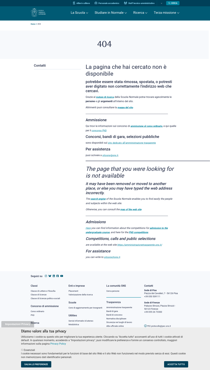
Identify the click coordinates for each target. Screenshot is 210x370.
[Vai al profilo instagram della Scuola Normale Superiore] (46, 273)
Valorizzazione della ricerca (82, 292)
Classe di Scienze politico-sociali (46, 295)
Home (33, 24)
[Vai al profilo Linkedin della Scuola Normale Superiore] (54, 273)
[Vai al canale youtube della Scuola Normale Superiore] (61, 273)
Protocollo (74, 329)
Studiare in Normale (109, 13)
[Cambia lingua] (162, 3)
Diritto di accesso (114, 328)
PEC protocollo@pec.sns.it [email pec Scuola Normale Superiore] (158, 323)
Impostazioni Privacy (17, 327)
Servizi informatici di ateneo (82, 321)
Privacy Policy (58, 346)
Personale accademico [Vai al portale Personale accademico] (108, 3)
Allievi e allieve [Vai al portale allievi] (82, 3)
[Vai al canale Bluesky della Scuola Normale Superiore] (50, 273)
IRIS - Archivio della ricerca (43, 326)
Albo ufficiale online (115, 324)
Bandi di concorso (115, 312)
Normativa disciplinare (117, 316)
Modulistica (74, 325)
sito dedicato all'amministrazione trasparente (133, 142)
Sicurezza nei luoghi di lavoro (120, 320)
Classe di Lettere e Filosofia (44, 288)
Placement (74, 288)
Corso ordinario (38, 309)
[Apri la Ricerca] (172, 3)
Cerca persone (113, 288)
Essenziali (29, 353)
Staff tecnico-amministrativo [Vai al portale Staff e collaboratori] (140, 3)
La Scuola (78, 13)
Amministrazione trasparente (120, 304)
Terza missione (165, 13)
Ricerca (138, 13)
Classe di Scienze (39, 292)
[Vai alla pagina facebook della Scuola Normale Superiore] (57, 273)
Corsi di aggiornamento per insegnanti (82, 306)
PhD (33, 313)
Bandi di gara (112, 308)
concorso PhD (107, 130)
